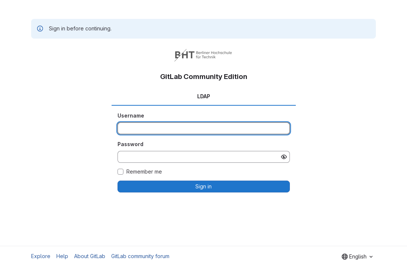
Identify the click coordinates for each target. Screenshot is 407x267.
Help (62, 256)
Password (130, 144)
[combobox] (357, 256)
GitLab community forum (140, 256)
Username (131, 115)
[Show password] (284, 157)
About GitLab (89, 256)
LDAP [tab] (203, 96)
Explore (40, 256)
